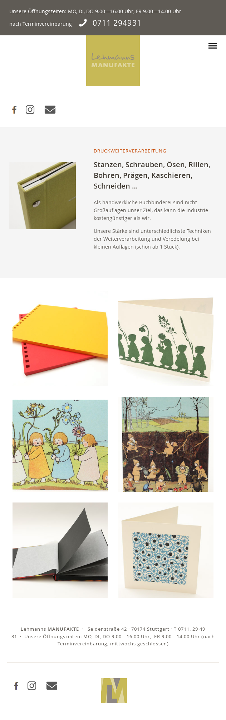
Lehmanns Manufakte (113, 60)
